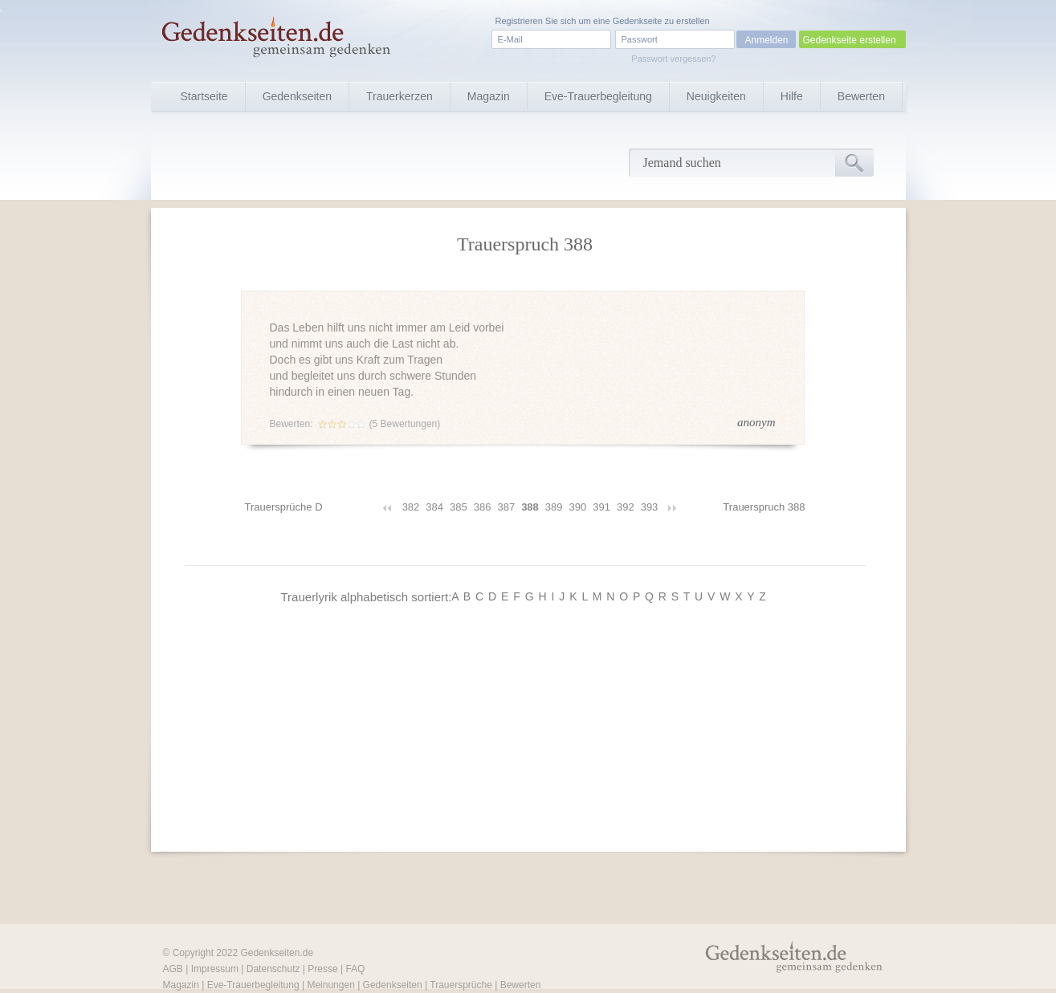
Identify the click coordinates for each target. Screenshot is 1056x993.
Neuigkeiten (716, 96)
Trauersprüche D (284, 507)
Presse (322, 969)
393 (649, 507)
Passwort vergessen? (673, 58)
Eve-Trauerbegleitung (598, 96)
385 (458, 507)
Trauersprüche (461, 985)
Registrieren (519, 21)
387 (506, 507)
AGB (173, 969)
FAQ (355, 969)
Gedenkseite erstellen (849, 40)
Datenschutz (273, 969)
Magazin (488, 96)
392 (625, 507)
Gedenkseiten (297, 96)
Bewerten (861, 96)
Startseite (204, 96)
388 (530, 507)
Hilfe (792, 96)
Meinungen (330, 985)
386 (482, 507)
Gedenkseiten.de (276, 952)
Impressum (215, 969)
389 (554, 507)
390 (578, 507)
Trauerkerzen (399, 96)
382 (411, 507)
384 (434, 507)
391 (601, 507)
